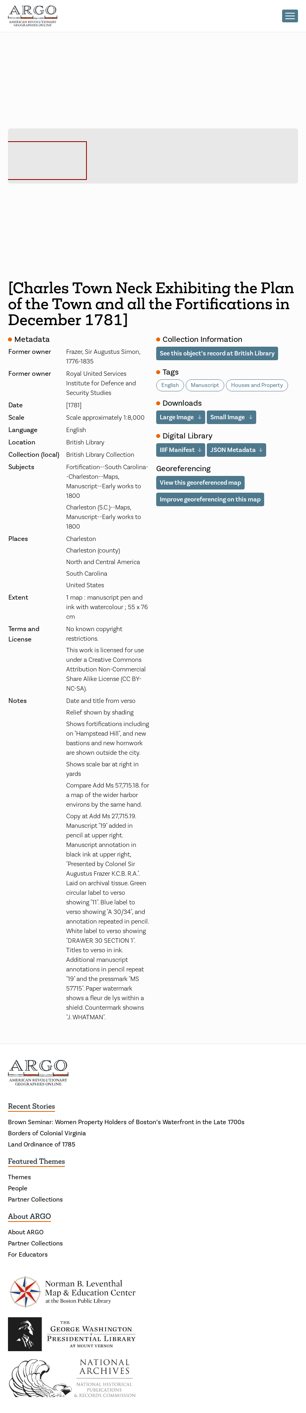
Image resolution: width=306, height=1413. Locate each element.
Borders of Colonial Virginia (47, 1133)
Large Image (177, 417)
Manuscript (205, 385)
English (170, 385)
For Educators (28, 1255)
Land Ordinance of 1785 (41, 1145)
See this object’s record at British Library (217, 353)
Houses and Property (257, 385)
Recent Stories (31, 1106)
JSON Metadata (233, 450)
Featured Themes (36, 1161)
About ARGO (29, 1216)
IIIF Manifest (177, 450)
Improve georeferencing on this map (210, 499)
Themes (19, 1177)
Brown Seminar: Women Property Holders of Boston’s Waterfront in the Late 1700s (126, 1122)
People (17, 1188)
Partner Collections (35, 1200)
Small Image (228, 417)
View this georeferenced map (200, 482)
